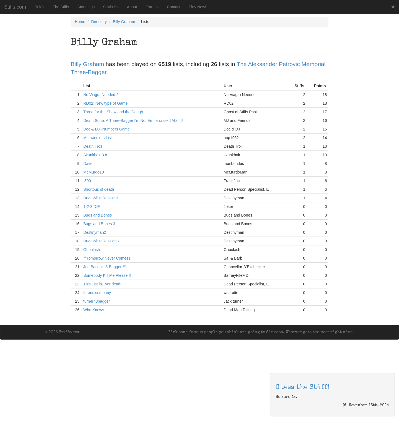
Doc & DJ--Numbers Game (106, 129)
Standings (85, 7)
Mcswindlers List (97, 137)
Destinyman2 (94, 232)
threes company (97, 292)
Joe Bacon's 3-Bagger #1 (105, 267)
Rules (39, 7)
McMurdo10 (93, 172)
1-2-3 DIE (91, 206)
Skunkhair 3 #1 (96, 155)
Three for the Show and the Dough (113, 112)
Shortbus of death (98, 189)
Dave (88, 163)
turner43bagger (96, 301)
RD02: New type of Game (105, 103)
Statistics (111, 7)
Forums (151, 7)
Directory (99, 21)
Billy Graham (124, 21)
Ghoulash (91, 249)
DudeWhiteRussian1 (101, 198)
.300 (87, 181)
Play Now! (197, 7)
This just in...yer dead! (102, 284)
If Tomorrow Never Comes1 (107, 258)
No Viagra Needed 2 (101, 94)
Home (80, 21)
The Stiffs (61, 7)
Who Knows (93, 310)
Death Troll (92, 146)
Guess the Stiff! (302, 387)
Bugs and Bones (97, 215)
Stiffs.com (15, 7)
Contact (173, 7)
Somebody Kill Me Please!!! (107, 275)
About (132, 7)
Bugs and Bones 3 (99, 224)
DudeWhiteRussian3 (101, 241)
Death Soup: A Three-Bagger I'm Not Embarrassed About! (133, 120)
